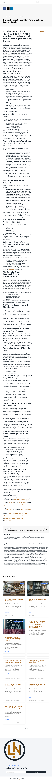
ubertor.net (7, 552)
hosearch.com (19, 560)
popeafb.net (35, 553)
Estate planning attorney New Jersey (37, 661)
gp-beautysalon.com (24, 557)
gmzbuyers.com (14, 555)
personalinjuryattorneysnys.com (17, 563)
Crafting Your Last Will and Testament (14, 600)
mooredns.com (13, 557)
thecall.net (15, 553)
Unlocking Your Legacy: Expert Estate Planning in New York (13, 638)
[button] (37, 2)
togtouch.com (21, 556)
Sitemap (13, 779)
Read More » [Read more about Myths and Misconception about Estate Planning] (7, 719)
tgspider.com (40, 550)
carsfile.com (5, 559)
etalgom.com (9, 555)
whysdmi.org (22, 554)
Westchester (6, 504)
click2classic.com (29, 560)
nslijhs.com (37, 550)
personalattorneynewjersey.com (11, 548)
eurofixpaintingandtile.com (7, 558)
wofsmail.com (39, 554)
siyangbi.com (17, 561)
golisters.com (12, 562)
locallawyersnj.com (43, 551)
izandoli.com (30, 563)
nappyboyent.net (42, 564)
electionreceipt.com (40, 562)
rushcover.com (43, 547)
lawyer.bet (23, 515)
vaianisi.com (35, 556)
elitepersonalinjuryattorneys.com (28, 558)
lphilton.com (5, 553)
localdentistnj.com (36, 547)
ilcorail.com (22, 558)
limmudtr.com (5, 562)
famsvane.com (41, 558)
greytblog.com (23, 562)
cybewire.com (39, 556)
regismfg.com (9, 560)
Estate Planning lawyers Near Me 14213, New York (13, 661)
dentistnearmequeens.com (12, 554)
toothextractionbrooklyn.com (7, 561)
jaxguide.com (12, 553)
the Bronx (16, 499)
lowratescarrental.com (27, 554)
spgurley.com (43, 554)
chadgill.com (21, 547)
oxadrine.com (28, 557)
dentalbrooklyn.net (35, 554)
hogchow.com (27, 548)
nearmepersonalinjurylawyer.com (33, 548)
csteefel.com (19, 548)
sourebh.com (34, 550)
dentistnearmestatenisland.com (30, 553)
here (27, 494)
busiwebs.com (37, 563)
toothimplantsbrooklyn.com (7, 556)
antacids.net (12, 551)
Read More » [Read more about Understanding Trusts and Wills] (31, 612)
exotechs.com (39, 548)
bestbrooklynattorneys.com (40, 553)
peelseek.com (34, 564)
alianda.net (8, 547)
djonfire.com (22, 564)
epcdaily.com (25, 556)
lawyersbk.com (32, 556)
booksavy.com (31, 555)
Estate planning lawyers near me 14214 (13, 685)
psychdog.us (38, 557)
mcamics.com (41, 552)
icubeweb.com (42, 559)
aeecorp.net (5, 547)
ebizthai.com (42, 555)
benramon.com (27, 563)
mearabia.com (18, 556)
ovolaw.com (26, 562)
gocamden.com (34, 552)
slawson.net (42, 548)
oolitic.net (18, 550)
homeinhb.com (29, 559)
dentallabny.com (45, 558)
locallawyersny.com (13, 561)
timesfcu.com (28, 556)
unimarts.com (36, 551)
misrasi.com (39, 551)
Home (4, 16)
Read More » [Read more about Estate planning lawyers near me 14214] (7, 695)
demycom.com (5, 551)
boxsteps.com (32, 557)
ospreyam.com (9, 551)
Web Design (16, 779)
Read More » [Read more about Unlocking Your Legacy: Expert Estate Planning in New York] (7, 651)
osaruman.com (8, 553)
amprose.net (37, 552)
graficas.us (16, 548)
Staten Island (8, 501)
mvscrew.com (20, 551)
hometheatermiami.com (29, 564)
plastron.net (24, 553)
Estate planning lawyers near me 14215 (37, 685)
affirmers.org (5, 564)
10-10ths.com (46, 547)
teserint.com (24, 561)
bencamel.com (12, 560)
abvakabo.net (5, 548)
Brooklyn (21, 499)
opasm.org (5, 563)
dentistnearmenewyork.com (18, 557)
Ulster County (13, 504)
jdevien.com (27, 555)
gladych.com (27, 550)
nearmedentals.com (25, 559)
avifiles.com (45, 559)
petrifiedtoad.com (31, 550)
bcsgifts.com (21, 553)
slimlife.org (20, 550)
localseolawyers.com (18, 554)
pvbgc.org (8, 564)
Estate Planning (8, 520)
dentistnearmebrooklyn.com (35, 558)
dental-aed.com (11, 552)
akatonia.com (19, 558)
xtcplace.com (19, 564)
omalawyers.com (6, 555)
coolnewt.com (40, 563)
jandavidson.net (38, 564)
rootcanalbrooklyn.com (13, 556)
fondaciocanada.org (23, 560)
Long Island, (11, 502)
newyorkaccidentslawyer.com (17, 562)
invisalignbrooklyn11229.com (43, 560)
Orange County (23, 504)
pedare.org (40, 547)
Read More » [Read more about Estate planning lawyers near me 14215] (31, 697)
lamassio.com (11, 563)
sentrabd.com (23, 550)
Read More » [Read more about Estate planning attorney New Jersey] (31, 675)
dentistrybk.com (12, 558)
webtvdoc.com (9, 550)
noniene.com (5, 550)
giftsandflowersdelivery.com (13, 547)
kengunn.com (45, 548)
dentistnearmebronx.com (25, 552)
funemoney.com (23, 563)
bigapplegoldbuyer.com (32, 561)
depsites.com (45, 562)
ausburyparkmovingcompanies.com (14, 559)
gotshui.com (27, 551)
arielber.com (16, 558)
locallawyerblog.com (32, 551)
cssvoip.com (18, 553)
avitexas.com (39, 555)
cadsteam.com (17, 555)
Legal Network (21, 779)
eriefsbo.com (21, 561)
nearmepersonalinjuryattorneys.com (35, 560)
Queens (28, 499)
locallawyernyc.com (37, 559)
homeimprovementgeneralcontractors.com (40, 561)
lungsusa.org (8, 562)
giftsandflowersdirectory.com (7, 557)
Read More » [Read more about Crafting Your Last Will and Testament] (7, 612)
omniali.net (15, 550)
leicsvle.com (33, 563)
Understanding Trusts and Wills (37, 600)
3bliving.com (35, 557)
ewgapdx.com (21, 555)
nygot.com (45, 564)
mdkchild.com (25, 547)
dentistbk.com (5, 560)
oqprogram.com (23, 548)
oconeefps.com (29, 547)
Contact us (11, 269)
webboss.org (44, 552)
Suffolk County (22, 502)
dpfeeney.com (21, 559)
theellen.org (24, 555)
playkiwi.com (16, 560)
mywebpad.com (16, 551)
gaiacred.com (27, 561)
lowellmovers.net (24, 551)
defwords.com (30, 552)
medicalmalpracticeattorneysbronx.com (33, 562)
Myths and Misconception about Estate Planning (13, 707)
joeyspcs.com (33, 559)
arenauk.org (12, 550)
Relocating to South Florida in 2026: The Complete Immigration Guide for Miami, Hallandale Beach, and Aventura (38, 624)
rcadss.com (8, 563)
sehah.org (16, 564)
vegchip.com (32, 547)
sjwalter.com (31, 554)
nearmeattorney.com (6, 554)
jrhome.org (43, 563)
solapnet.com (8, 559)
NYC (25, 499)
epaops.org (25, 564)
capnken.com (18, 547)
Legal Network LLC (22, 778)
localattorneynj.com (12, 564)
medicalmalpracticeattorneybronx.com (17, 552)
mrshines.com (45, 553)
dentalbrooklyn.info (35, 555)
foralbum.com (42, 557)
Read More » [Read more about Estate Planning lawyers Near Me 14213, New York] (7, 673)
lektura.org (44, 550)
